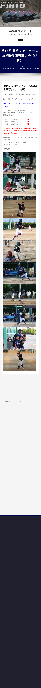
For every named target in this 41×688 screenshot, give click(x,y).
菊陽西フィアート (20, 31)
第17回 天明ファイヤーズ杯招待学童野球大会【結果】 (22, 68)
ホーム (21, 66)
